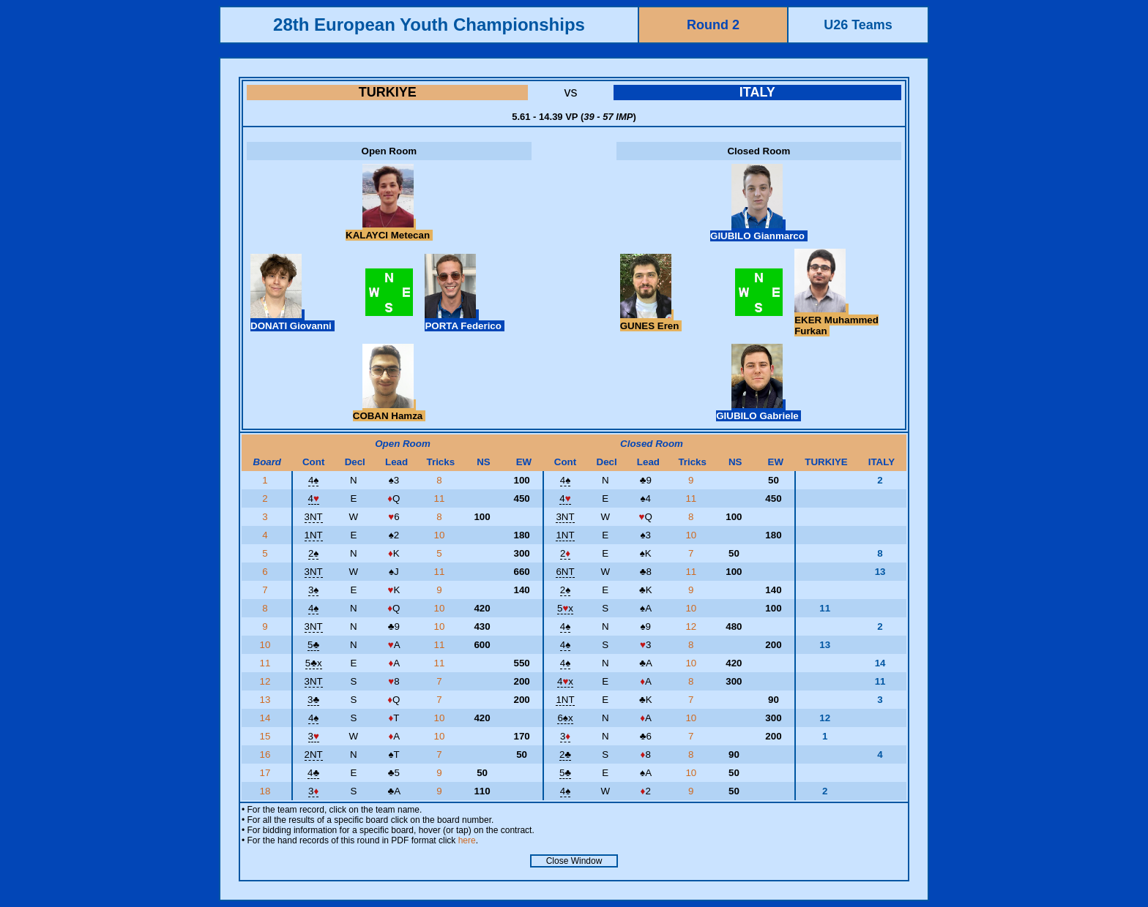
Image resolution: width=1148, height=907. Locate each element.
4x (565, 681)
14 (266, 717)
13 (266, 699)
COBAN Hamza (389, 410)
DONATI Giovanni (292, 320)
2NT (314, 754)
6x (565, 717)
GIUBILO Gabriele (758, 410)
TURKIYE (388, 92)
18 (266, 791)
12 (692, 626)
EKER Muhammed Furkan (836, 320)
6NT (565, 571)
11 (441, 498)
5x (565, 608)
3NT (314, 516)
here (467, 840)
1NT (314, 535)
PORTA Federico (464, 320)
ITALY (757, 92)
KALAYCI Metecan (389, 230)
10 (441, 535)
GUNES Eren (651, 320)
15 (266, 736)
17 (266, 772)
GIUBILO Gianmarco (759, 230)
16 (266, 754)
